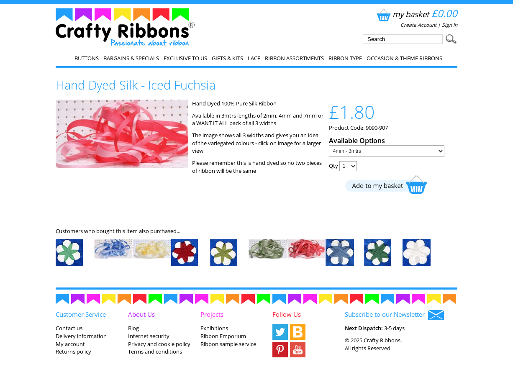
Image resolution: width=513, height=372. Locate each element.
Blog (133, 328)
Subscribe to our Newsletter (394, 315)
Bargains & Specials (131, 58)
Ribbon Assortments (294, 58)
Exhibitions (214, 328)
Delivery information (81, 336)
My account (70, 344)
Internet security (148, 336)
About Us (141, 314)
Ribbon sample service (228, 344)
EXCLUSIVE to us (185, 58)
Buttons (86, 58)
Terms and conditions (155, 351)
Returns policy (73, 351)
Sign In (449, 24)
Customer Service (81, 314)
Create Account (418, 24)
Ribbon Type (345, 58)
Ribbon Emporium (223, 336)
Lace (254, 58)
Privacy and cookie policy (159, 344)
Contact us (69, 328)
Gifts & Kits (227, 58)
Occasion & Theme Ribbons (404, 58)
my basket (416, 14)
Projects (211, 314)
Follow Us (286, 314)
